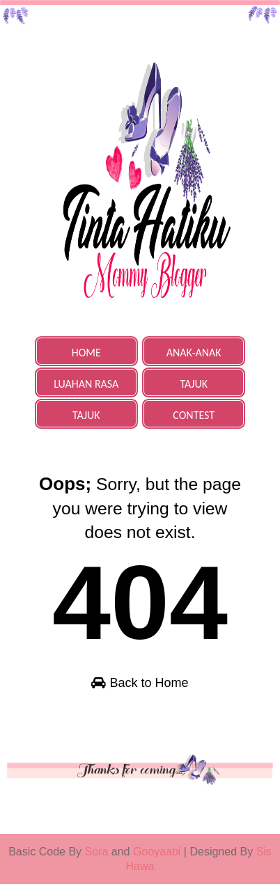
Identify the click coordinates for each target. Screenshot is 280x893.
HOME (86, 352)
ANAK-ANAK (193, 352)
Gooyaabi (158, 861)
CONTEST (194, 415)
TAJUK (194, 383)
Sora (97, 861)
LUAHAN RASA (86, 383)
